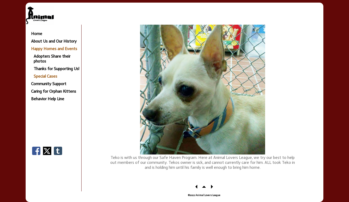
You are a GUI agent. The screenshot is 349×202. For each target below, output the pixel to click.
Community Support (48, 83)
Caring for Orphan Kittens (53, 91)
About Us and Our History (54, 41)
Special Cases (45, 76)
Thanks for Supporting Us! (56, 68)
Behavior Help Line (47, 98)
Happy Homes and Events (54, 48)
